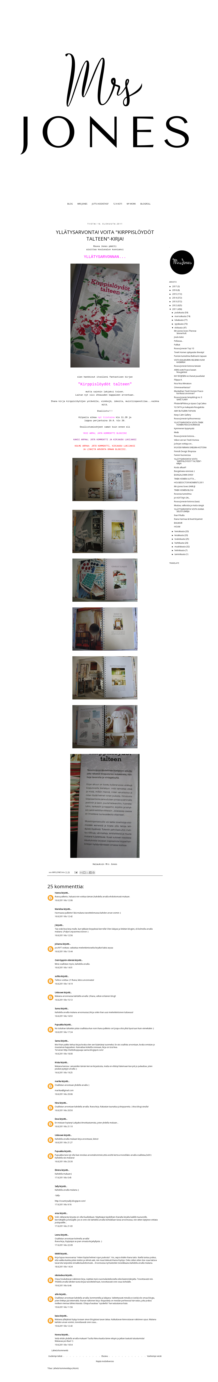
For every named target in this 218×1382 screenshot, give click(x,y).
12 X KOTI (117, 203)
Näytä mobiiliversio (105, 1361)
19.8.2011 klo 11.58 (64, 1307)
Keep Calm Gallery (182, 414)
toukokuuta (180, 539)
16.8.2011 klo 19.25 (64, 1072)
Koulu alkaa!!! (180, 467)
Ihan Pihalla (179, 515)
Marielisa (59, 909)
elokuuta (179, 327)
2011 (174, 309)
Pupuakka (59, 1024)
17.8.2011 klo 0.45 (63, 1177)
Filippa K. (178, 379)
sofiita (58, 976)
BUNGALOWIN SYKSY (183, 474)
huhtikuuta (180, 543)
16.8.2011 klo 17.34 (64, 1032)
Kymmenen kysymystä (184, 428)
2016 (174, 290)
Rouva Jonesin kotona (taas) (186, 501)
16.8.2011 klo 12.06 (64, 900)
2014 (174, 297)
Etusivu (105, 1356)
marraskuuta (181, 316)
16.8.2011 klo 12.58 (64, 935)
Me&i (176, 432)
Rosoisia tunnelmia (182, 493)
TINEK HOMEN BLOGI (183, 490)
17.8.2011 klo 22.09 (64, 1245)
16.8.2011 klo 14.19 (64, 983)
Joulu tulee (179, 337)
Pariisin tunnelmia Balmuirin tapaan (190, 356)
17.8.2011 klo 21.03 (64, 1226)
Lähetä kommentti (60, 1350)
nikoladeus (60, 1275)
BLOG (70, 203)
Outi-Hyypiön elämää (64, 960)
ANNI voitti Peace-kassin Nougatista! (185, 371)
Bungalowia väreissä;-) (184, 471)
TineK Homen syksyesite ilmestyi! (189, 352)
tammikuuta (180, 554)
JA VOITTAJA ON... (182, 497)
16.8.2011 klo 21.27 (64, 1142)
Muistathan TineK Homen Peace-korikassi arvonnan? (189, 392)
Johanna (58, 944)
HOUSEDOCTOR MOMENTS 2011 (189, 482)
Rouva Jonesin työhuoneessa (187, 418)
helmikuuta (180, 550)
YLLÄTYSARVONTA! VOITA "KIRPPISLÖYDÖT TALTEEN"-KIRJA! (188, 461)
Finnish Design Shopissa (185, 451)
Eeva (57, 1119)
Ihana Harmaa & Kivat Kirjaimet (188, 519)
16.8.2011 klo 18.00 (64, 1053)
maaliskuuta (180, 546)
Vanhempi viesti (154, 1356)
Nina (57, 1103)
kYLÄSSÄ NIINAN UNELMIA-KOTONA (190, 447)
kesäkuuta (179, 535)
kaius (57, 1315)
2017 (174, 286)
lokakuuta (179, 320)
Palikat (177, 344)
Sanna (57, 1041)
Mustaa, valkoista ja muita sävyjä (189, 505)
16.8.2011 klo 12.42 (64, 916)
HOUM (177, 526)
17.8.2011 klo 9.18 (63, 1204)
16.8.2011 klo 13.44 (64, 951)
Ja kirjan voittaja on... (183, 443)
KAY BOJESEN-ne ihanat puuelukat (189, 376)
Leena (57, 1234)
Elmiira (58, 1170)
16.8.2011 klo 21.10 (64, 1126)
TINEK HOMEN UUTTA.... (185, 478)
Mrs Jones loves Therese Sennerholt (185, 332)
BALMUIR (178, 523)
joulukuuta (180, 312)
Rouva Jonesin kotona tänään (187, 366)
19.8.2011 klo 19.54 (64, 1344)
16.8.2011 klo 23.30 (64, 1161)
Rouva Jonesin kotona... (184, 436)
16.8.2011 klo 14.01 (64, 967)
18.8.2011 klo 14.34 (64, 1266)
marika (58, 1081)
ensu (57, 1213)
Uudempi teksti (55, 1356)
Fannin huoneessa (182, 455)
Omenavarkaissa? (182, 387)
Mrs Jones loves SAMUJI (184, 486)
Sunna (57, 1008)
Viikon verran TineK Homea (186, 440)
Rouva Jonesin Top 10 (184, 348)
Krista (57, 1062)
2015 (174, 294)
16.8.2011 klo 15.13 (64, 999)
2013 (174, 301)
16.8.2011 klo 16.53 (64, 1016)
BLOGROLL (145, 203)
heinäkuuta (180, 531)
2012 (174, 305)
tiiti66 (57, 1253)
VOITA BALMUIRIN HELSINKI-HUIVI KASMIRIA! (189, 361)
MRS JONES (82, 203)
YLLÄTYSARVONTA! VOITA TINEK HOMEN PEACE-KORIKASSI (188, 423)
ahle (57, 1294)
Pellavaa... (178, 341)
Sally (57, 1186)
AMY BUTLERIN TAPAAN (185, 411)
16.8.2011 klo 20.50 (64, 1110)
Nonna (58, 1334)
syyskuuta (179, 324)
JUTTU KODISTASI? (100, 203)
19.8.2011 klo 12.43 (64, 1326)
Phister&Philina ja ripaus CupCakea (190, 403)
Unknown (59, 992)
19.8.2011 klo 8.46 (63, 1285)
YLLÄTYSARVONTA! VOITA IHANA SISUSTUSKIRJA (189, 510)
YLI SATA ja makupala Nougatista (189, 407)
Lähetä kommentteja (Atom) (65, 1368)
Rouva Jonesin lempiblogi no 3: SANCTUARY (188, 398)
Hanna (58, 892)
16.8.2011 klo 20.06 (64, 1094)
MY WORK (131, 203)
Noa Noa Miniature (182, 383)
